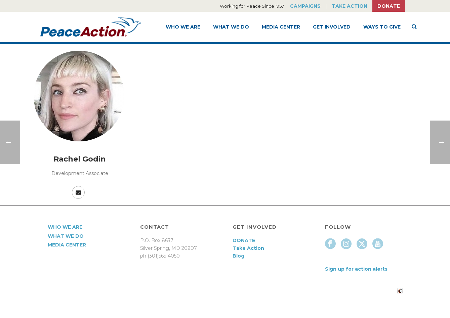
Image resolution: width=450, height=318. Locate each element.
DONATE (244, 240)
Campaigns (305, 6)
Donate (388, 6)
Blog (238, 256)
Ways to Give (382, 27)
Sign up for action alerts (356, 269)
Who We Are (183, 27)
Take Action (349, 6)
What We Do (231, 27)
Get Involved (332, 27)
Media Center (281, 27)
